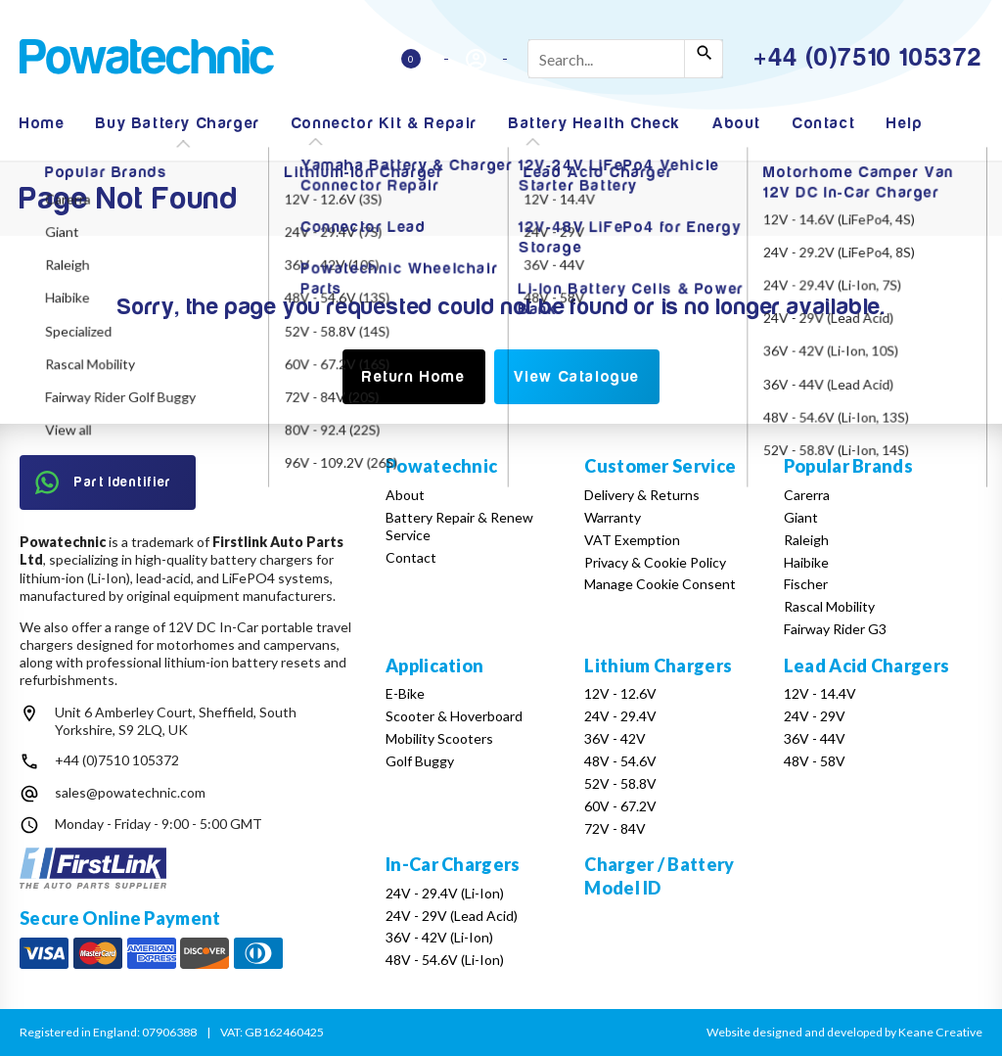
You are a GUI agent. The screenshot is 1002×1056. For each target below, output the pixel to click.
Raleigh (806, 539)
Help (905, 123)
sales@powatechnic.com (130, 792)
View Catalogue (577, 377)
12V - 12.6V (620, 693)
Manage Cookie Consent (660, 583)
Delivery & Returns (642, 494)
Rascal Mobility (829, 606)
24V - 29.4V (620, 716)
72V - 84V (615, 828)
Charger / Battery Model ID (659, 875)
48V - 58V (814, 761)
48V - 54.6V (620, 761)
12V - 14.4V (820, 693)
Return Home (414, 377)
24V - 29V (814, 716)
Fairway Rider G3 (835, 628)
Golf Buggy (420, 761)
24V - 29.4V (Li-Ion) (445, 893)
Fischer (806, 583)
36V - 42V (615, 738)
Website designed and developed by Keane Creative (844, 1032)
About (736, 123)
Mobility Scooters (439, 738)
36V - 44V (814, 738)
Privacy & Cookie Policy (655, 562)
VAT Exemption (632, 539)
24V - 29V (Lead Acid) (452, 915)
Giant (801, 517)
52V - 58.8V (620, 783)
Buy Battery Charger (177, 123)
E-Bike (405, 693)
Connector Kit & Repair (385, 123)
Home (42, 123)
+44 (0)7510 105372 (117, 760)
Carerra (807, 494)
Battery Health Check (595, 123)
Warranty (612, 517)
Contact (824, 123)
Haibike (806, 562)
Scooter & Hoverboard (454, 716)
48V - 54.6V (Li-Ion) (445, 959)
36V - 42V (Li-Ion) (439, 937)
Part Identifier (103, 482)
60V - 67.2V (620, 806)
